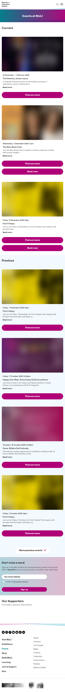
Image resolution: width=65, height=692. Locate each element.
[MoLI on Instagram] (6, 632)
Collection (37, 656)
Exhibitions (7, 644)
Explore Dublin (39, 667)
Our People (38, 645)
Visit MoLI (6, 639)
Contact (37, 641)
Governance (38, 660)
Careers (36, 652)
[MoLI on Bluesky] (16, 632)
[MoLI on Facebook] (10, 632)
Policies (36, 664)
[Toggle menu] (61, 4)
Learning (6, 662)
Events (5, 648)
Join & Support (9, 666)
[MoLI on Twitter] (3, 632)
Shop (4, 653)
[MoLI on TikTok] (20, 632)
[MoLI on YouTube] (13, 632)
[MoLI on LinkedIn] (23, 632)
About (36, 638)
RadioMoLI (7, 657)
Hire (4, 671)
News (35, 649)
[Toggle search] (57, 4)
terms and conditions (21, 582)
